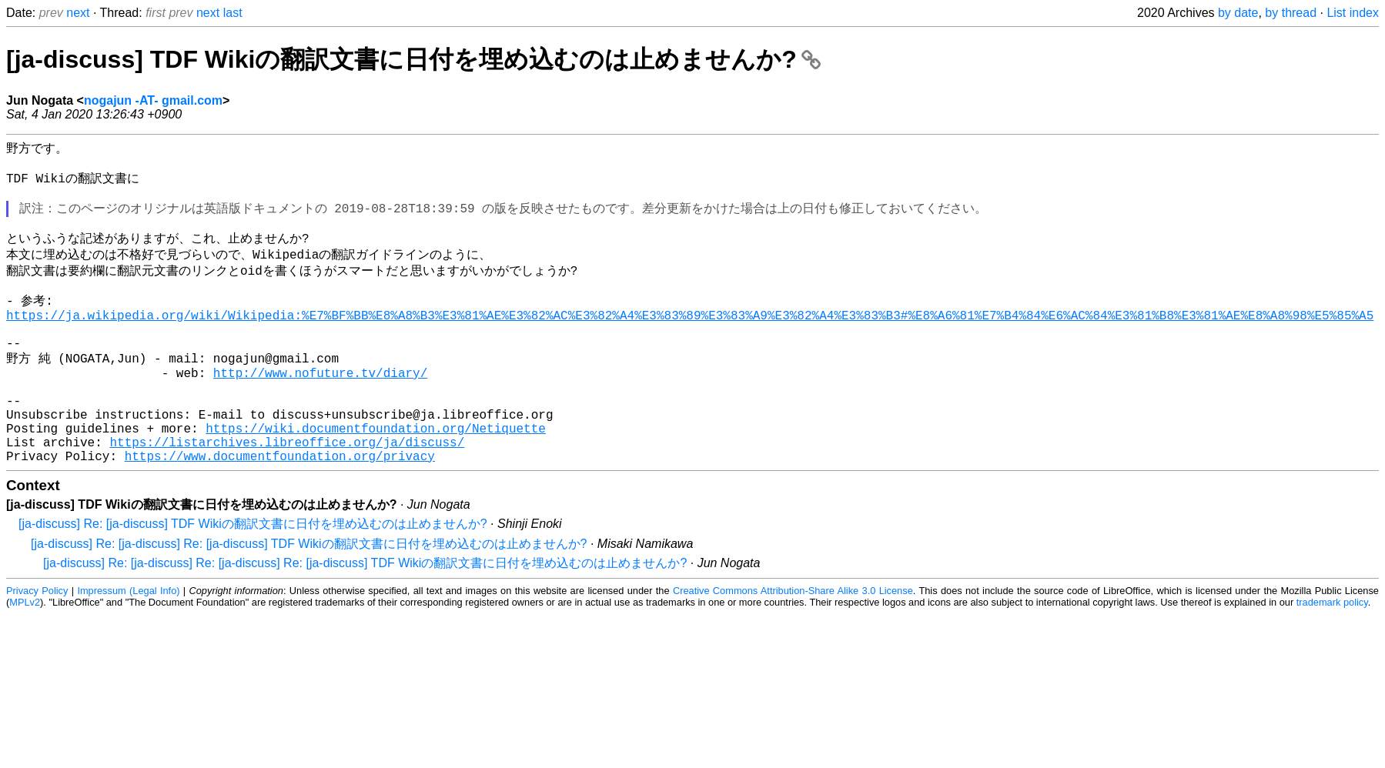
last (233, 12)
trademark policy (1332, 657)
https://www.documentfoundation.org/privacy (280, 511)
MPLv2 (24, 657)
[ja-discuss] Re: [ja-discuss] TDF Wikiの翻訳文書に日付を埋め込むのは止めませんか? (252, 579)
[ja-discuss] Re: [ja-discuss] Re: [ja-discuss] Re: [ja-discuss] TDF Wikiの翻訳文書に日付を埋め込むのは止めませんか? (365, 618)
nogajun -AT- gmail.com (153, 100)
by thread (1290, 12)
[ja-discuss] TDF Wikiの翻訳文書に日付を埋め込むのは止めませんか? (413, 59)
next (77, 12)
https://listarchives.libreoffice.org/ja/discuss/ (286, 494)
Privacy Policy (37, 646)
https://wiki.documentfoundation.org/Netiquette (376, 477)
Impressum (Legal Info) (128, 646)
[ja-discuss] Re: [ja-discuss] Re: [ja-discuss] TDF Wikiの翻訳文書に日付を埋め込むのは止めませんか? (309, 599)
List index (1352, 12)
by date (1238, 12)
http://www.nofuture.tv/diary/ (320, 409)
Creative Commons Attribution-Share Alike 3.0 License (793, 646)
